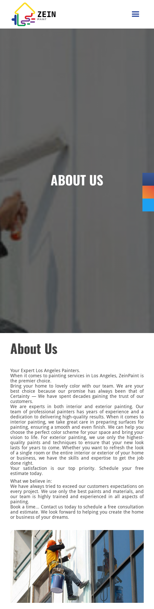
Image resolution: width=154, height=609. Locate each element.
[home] (23, 14)
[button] (135, 14)
